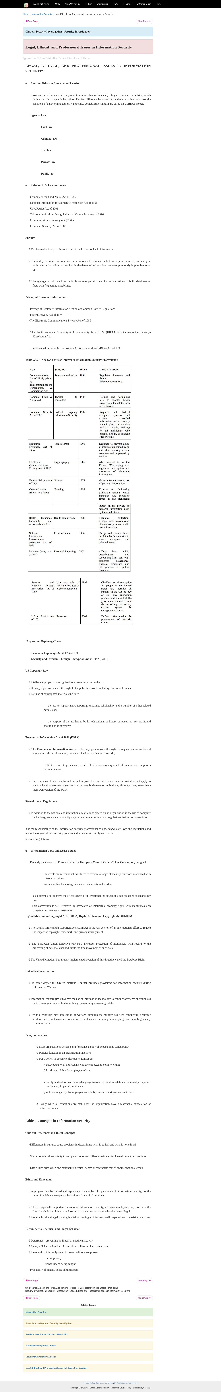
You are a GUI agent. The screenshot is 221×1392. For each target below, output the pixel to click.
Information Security (42, 14)
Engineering (102, 3)
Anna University (72, 3)
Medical (88, 3)
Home (26, 14)
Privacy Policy (89, 1383)
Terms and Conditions (104, 1383)
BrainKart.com (40, 4)
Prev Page (31, 21)
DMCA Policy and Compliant (125, 1383)
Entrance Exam (144, 3)
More (158, 3)
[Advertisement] (178, 59)
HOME (57, 3)
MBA (115, 3)
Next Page (144, 21)
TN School (127, 3)
